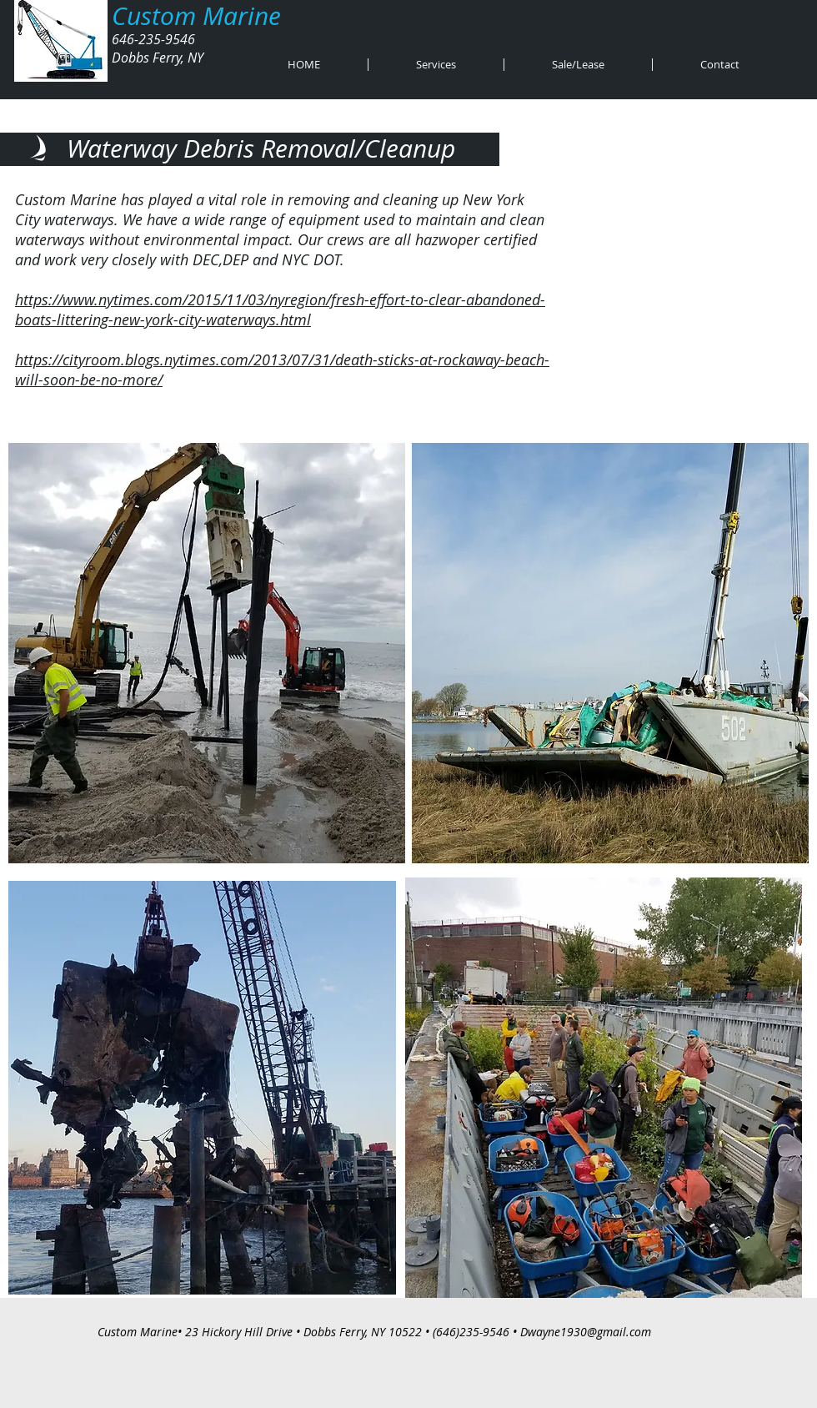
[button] (436, 64)
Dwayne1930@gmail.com (585, 1332)
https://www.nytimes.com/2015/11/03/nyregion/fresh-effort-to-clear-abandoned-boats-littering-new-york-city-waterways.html (280, 309)
